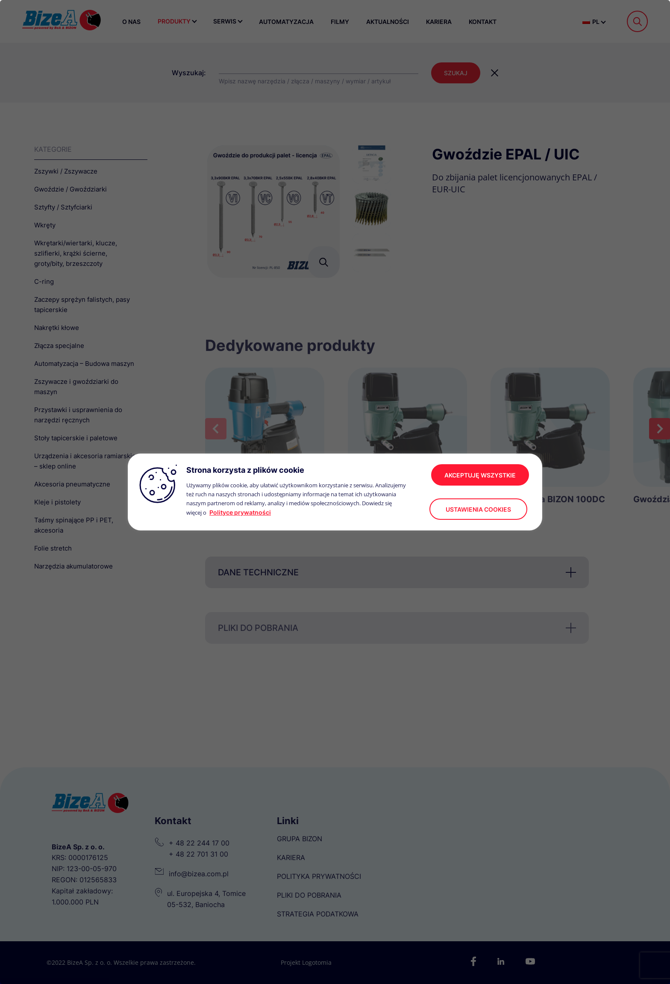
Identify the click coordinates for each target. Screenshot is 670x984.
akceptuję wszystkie (480, 475)
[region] (335, 492)
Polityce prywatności (240, 512)
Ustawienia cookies (478, 509)
